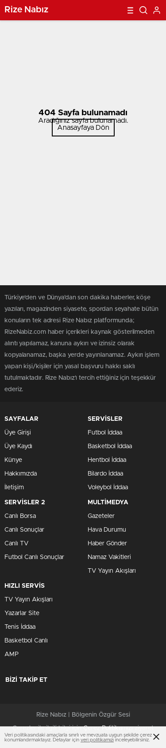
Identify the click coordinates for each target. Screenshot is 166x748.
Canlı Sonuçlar (24, 530)
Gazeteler (101, 516)
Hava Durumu (107, 530)
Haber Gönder (107, 543)
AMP (11, 654)
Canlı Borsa (20, 516)
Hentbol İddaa (107, 460)
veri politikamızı (97, 739)
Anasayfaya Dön (83, 127)
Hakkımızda (20, 474)
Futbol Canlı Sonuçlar (34, 557)
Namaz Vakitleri (109, 557)
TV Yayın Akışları (112, 571)
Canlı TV (16, 543)
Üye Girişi (17, 433)
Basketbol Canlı (26, 641)
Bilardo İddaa (105, 474)
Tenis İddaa (19, 627)
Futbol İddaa (105, 433)
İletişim (14, 487)
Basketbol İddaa (110, 446)
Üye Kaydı (18, 446)
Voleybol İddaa (108, 487)
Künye (13, 460)
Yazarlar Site (21, 613)
